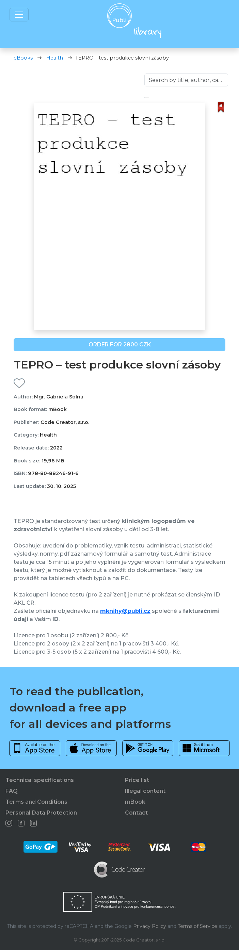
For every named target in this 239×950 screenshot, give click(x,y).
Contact (136, 812)
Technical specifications (39, 780)
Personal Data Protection (41, 812)
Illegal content (145, 791)
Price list (137, 780)
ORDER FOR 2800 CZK (120, 344)
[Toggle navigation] (19, 14)
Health (54, 58)
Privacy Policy (149, 926)
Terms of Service (197, 926)
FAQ (11, 791)
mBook (135, 802)
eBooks (23, 58)
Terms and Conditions (36, 802)
